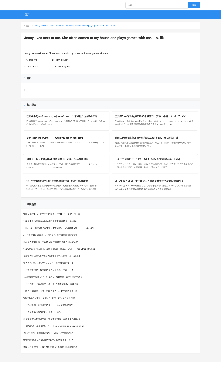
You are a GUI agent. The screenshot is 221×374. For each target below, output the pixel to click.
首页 (27, 14)
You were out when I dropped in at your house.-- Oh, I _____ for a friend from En (59, 249)
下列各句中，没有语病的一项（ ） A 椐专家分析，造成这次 (50, 284)
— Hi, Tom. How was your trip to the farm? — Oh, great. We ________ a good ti (58, 228)
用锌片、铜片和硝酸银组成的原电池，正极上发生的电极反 (57, 159)
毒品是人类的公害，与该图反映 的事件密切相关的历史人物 (50, 242)
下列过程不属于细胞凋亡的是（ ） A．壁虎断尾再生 (49, 305)
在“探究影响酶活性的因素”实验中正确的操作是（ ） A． (49, 340)
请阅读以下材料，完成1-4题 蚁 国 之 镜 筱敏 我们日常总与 (50, 347)
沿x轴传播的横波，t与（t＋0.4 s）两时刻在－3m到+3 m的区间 (52, 277)
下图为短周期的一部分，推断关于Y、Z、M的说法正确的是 (51, 291)
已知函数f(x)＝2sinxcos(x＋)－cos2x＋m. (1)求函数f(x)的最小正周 (61, 116)
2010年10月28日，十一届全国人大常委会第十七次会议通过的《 (149, 180)
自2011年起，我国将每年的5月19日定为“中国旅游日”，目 (50, 333)
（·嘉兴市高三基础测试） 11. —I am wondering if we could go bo (53, 326)
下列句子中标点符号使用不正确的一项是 (45, 312)
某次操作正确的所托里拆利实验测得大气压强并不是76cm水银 (52, 256)
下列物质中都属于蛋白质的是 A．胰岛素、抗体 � (48, 270)
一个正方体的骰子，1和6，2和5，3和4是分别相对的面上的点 (147, 159)
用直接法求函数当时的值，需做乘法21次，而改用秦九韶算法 (51, 319)
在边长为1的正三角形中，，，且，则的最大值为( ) (48, 263)
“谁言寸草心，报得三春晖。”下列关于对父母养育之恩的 (49, 298)
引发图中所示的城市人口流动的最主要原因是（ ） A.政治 (50, 221)
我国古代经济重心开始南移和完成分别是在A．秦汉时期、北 (146, 137)
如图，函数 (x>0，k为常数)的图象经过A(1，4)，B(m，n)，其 (51, 214)
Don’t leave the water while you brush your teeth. (56, 137)
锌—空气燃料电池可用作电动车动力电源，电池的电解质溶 (57, 180)
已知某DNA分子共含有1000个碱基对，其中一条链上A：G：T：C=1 (151, 116)
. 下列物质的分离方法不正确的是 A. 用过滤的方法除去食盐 (50, 235)
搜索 (194, 5)
